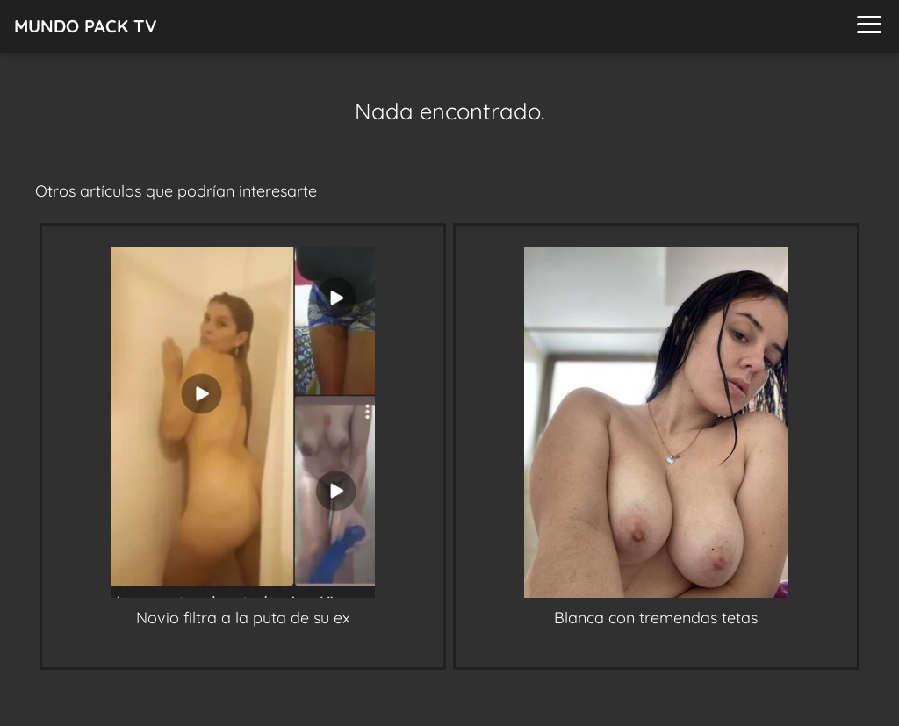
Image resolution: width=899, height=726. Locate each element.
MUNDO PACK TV (85, 26)
